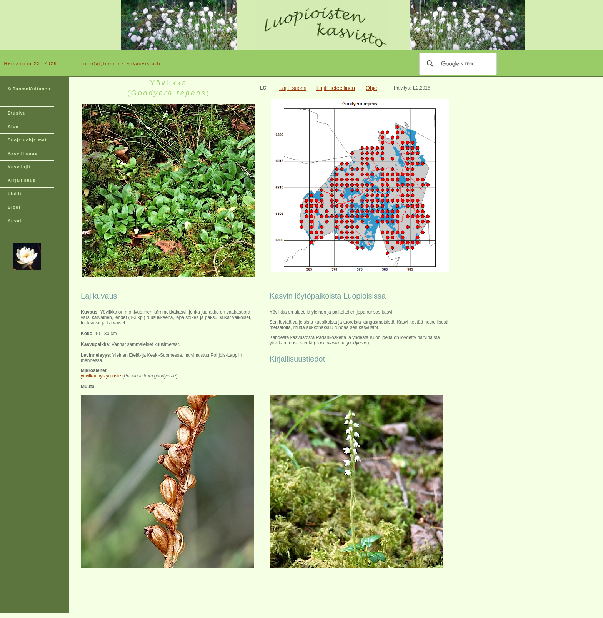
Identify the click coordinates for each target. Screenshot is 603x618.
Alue (13, 126)
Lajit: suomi (292, 88)
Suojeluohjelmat (27, 140)
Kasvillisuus (22, 153)
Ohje (371, 88)
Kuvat (15, 220)
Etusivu (17, 113)
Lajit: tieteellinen (335, 88)
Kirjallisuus (22, 180)
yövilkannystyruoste (101, 376)
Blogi (14, 207)
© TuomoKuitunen (29, 88)
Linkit (15, 193)
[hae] (457, 63)
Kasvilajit (19, 166)
